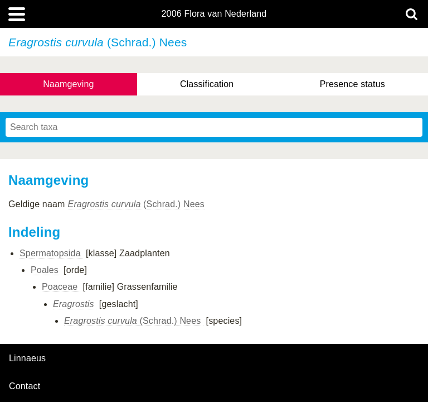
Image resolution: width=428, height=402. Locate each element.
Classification (207, 84)
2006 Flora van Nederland (214, 13)
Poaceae (61, 286)
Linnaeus (27, 358)
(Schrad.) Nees (136, 204)
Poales (46, 270)
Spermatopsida (51, 253)
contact (24, 386)
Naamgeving (68, 84)
